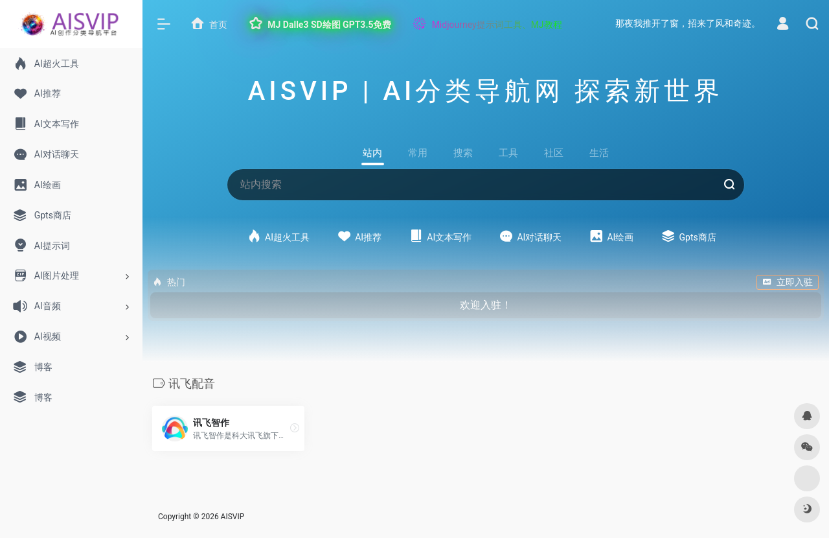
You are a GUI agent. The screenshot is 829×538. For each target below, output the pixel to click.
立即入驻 (787, 282)
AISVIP (233, 516)
